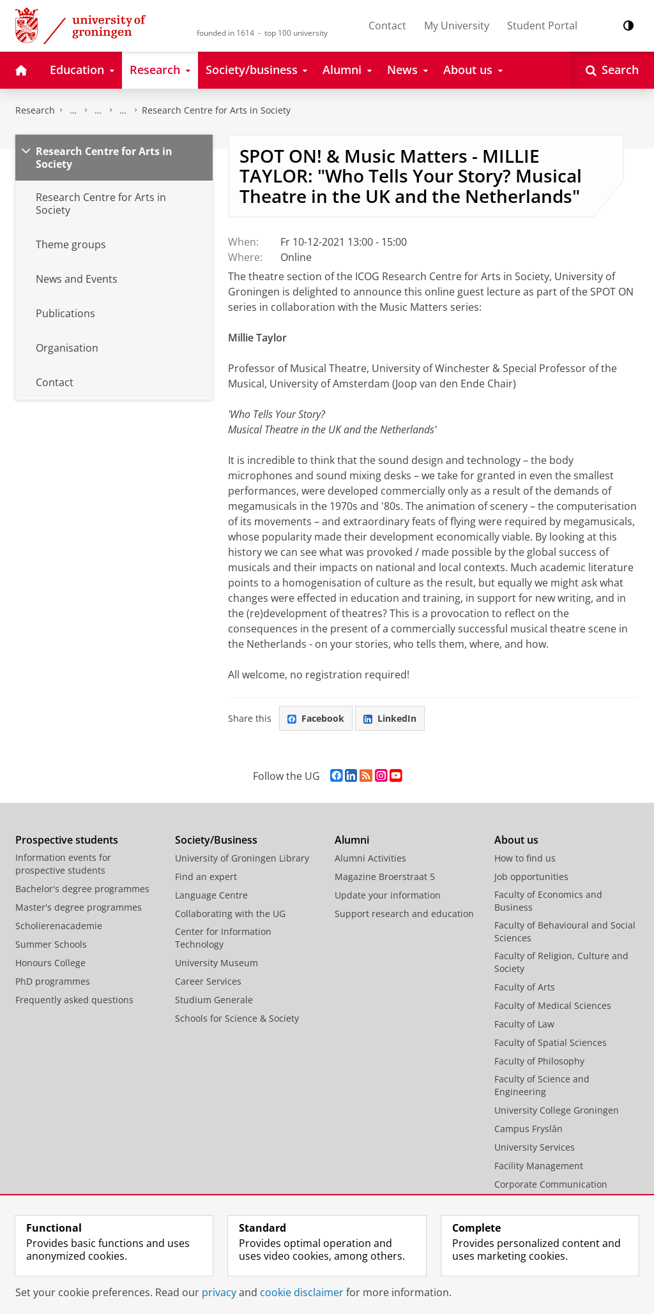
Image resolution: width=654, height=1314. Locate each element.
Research (35, 110)
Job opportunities (531, 876)
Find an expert (206, 876)
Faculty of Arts (524, 987)
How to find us (525, 858)
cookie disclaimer (302, 1292)
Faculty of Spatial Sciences (550, 1042)
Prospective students (66, 839)
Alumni (352, 839)
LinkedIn (389, 718)
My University (456, 26)
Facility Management (538, 1166)
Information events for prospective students (63, 863)
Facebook (315, 718)
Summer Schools (51, 944)
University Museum (216, 963)
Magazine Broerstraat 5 (385, 876)
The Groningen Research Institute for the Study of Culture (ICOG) (73, 110)
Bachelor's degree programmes (82, 889)
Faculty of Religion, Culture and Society (561, 962)
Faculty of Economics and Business (548, 900)
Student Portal (542, 26)
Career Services (208, 981)
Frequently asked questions (74, 1000)
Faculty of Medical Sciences (552, 1005)
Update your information (388, 895)
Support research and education (404, 913)
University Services (534, 1147)
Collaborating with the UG (230, 913)
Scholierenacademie (58, 926)
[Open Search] (612, 70)
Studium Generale (214, 1000)
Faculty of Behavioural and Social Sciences (564, 931)
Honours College (50, 963)
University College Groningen (556, 1110)
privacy (219, 1292)
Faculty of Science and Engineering (541, 1085)
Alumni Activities (370, 858)
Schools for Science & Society (237, 1018)
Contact (387, 26)
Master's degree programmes (78, 907)
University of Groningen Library (242, 858)
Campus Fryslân (528, 1129)
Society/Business (216, 839)
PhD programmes (52, 981)
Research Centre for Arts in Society (216, 110)
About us (516, 839)
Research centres (123, 110)
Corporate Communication (550, 1184)
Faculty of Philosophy (539, 1061)
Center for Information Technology (223, 937)
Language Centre (211, 895)
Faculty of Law (524, 1024)
